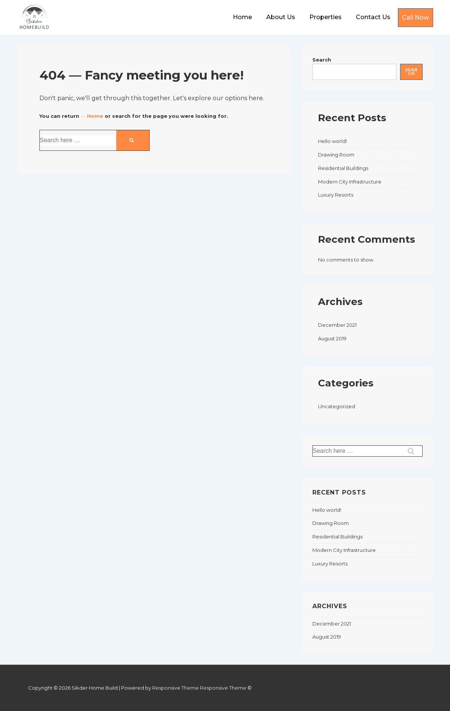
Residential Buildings (343, 168)
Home (242, 17)
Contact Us (373, 17)
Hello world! (332, 141)
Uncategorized (336, 406)
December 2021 (337, 325)
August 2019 (332, 338)
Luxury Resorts (335, 195)
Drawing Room (336, 155)
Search (321, 60)
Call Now (415, 17)
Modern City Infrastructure (349, 182)
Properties (325, 17)
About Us (280, 17)
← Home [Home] (92, 116)
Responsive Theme (175, 688)
